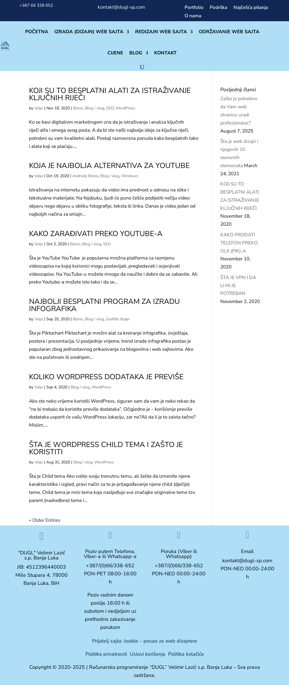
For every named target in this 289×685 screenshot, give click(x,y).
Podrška (218, 8)
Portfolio (194, 8)
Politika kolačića (186, 654)
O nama (193, 16)
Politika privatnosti (106, 654)
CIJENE (115, 53)
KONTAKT (165, 53)
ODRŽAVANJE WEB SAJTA (229, 31)
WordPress (125, 108)
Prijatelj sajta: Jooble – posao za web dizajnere (144, 641)
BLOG (135, 53)
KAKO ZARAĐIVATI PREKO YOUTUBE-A (96, 234)
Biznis (78, 108)
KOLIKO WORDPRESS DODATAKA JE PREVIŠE (106, 377)
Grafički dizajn (118, 319)
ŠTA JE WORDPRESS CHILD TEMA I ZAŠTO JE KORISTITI (106, 448)
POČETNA (36, 31)
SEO (110, 108)
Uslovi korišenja (147, 654)
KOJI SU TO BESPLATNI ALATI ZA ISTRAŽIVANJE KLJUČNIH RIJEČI (110, 94)
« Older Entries (44, 520)
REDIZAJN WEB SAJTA (161, 31)
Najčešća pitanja (250, 8)
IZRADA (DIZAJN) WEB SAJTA (88, 31)
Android (79, 176)
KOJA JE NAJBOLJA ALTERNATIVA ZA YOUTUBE (109, 165)
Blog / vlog (94, 108)
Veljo (38, 108)
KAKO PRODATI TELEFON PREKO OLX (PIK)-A (239, 243)
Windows (129, 176)
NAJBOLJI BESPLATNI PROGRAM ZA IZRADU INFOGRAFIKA (104, 305)
